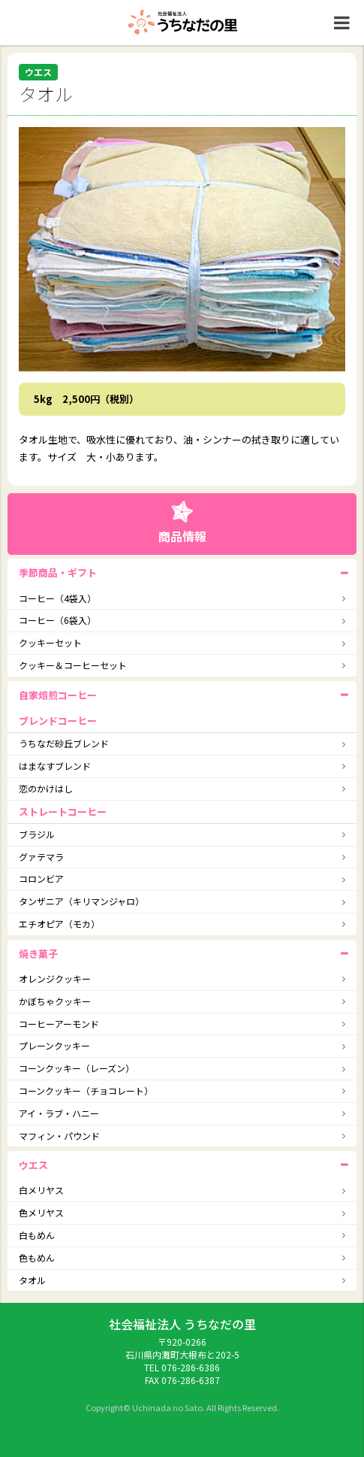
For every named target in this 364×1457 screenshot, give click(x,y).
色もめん (37, 1257)
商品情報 (182, 536)
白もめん (37, 1234)
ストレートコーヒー (63, 811)
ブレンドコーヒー (58, 720)
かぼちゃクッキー (55, 1001)
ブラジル (37, 834)
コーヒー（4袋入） (57, 598)
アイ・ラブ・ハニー (59, 1113)
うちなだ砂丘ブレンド (64, 743)
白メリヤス (41, 1189)
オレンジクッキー (55, 978)
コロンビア (41, 878)
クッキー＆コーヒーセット (73, 665)
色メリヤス (41, 1212)
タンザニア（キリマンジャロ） (81, 901)
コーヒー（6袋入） (57, 619)
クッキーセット (50, 642)
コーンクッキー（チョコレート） (86, 1090)
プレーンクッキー (54, 1045)
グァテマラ (41, 856)
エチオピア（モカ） (59, 923)
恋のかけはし (46, 788)
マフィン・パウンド (59, 1135)
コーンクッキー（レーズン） (76, 1068)
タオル (32, 1280)
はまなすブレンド (55, 765)
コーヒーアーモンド (59, 1023)
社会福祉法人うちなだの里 (182, 22)
